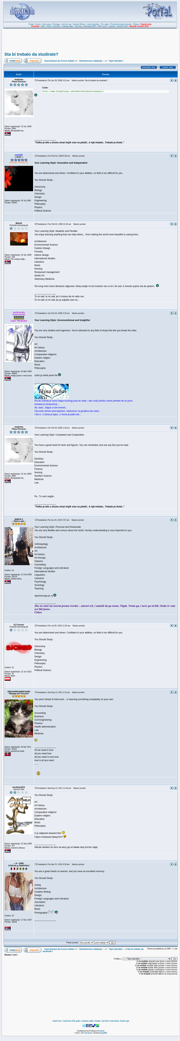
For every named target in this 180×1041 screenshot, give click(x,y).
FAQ (43, 26)
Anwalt (122, 1021)
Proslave (97, 1021)
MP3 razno (102, 26)
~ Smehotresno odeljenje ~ (90, 61)
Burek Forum (57, 1021)
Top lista (78, 26)
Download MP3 (89, 26)
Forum (38, 24)
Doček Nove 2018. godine (71, 1021)
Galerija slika (67, 26)
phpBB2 (104, 1033)
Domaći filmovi (79, 24)
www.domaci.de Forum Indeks (59, 61)
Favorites (56, 26)
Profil (49, 26)
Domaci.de (100, 1031)
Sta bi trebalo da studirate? (31, 54)
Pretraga (56, 24)
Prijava (136, 24)
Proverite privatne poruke (120, 24)
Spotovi (112, 26)
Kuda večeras (114, 1021)
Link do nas (66, 24)
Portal (31, 24)
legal (127, 1021)
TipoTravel (105, 1021)
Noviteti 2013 (122, 26)
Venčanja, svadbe (88, 1021)
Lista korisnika (93, 24)
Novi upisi (47, 24)
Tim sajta (104, 24)
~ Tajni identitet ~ (115, 61)
